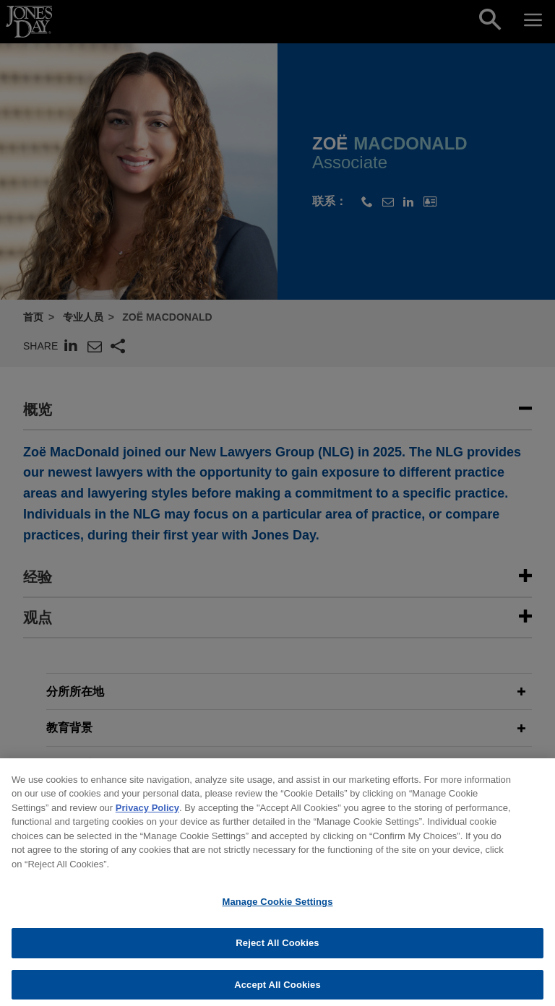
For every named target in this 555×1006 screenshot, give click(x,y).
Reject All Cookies (277, 950)
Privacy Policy (147, 814)
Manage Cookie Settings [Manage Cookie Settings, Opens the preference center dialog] (277, 908)
